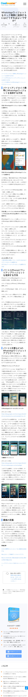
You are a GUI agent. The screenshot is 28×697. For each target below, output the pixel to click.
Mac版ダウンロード (13, 656)
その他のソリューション (16, 25)
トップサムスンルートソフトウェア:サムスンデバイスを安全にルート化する (15, 672)
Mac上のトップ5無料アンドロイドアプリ (12, 554)
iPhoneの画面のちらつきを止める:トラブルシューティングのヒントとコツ (15, 691)
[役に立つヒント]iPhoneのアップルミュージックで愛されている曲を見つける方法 (14, 682)
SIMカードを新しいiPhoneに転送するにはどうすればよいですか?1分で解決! (14, 687)
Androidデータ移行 (13, 626)
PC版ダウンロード (13, 652)
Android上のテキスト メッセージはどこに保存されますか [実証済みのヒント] (14, 677)
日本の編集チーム (4, 25)
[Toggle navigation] (24, 4)
